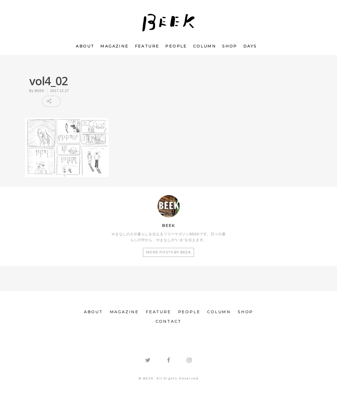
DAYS (250, 46)
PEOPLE (176, 46)
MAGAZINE (114, 46)
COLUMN (204, 46)
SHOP (229, 46)
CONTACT (169, 321)
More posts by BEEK (168, 252)
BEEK (39, 91)
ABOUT (85, 46)
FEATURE (147, 46)
